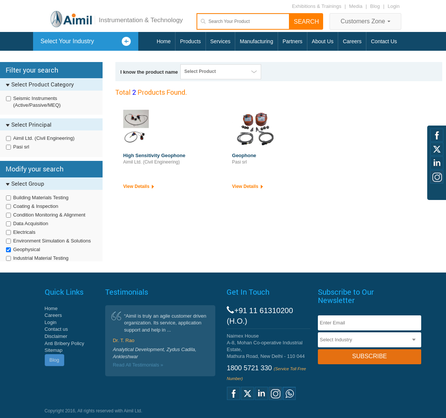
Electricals (24, 232)
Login (394, 6)
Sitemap (54, 350)
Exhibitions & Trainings (317, 6)
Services (220, 41)
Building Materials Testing (40, 197)
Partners (292, 41)
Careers (352, 41)
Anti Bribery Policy (64, 343)
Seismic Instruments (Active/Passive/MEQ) (36, 101)
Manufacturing (256, 41)
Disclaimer (56, 336)
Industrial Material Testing (40, 258)
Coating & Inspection (35, 206)
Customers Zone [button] (366, 21)
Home (164, 41)
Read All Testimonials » (138, 365)
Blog (375, 6)
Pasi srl (21, 147)
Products (190, 41)
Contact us (56, 329)
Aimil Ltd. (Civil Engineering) (43, 138)
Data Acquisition (30, 223)
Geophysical (26, 249)
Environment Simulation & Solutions (52, 241)
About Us (323, 41)
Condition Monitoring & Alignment (49, 215)
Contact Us (384, 41)
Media (356, 6)
